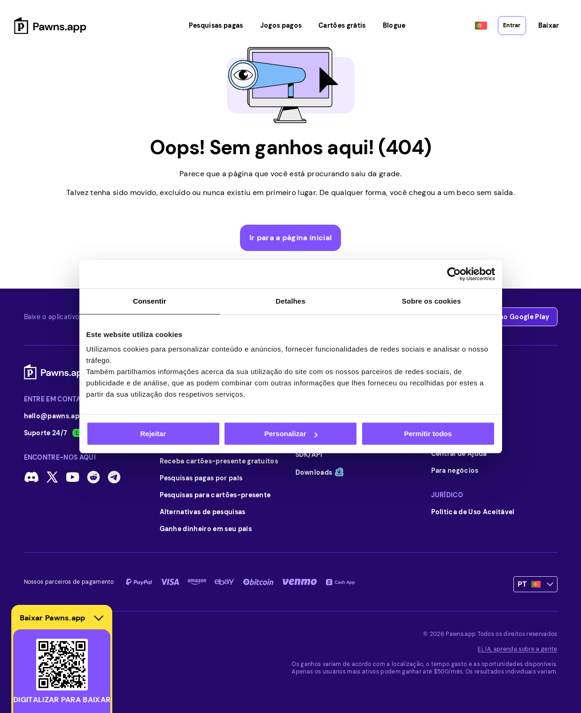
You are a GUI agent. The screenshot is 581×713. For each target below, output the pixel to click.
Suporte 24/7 (57, 433)
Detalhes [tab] (290, 301)
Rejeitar (153, 434)
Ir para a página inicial (290, 238)
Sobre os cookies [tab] (431, 301)
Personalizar (291, 434)
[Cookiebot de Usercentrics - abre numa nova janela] (454, 274)
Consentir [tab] (149, 301)
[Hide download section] (98, 618)
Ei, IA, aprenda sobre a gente (517, 649)
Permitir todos (428, 434)
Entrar (511, 20)
